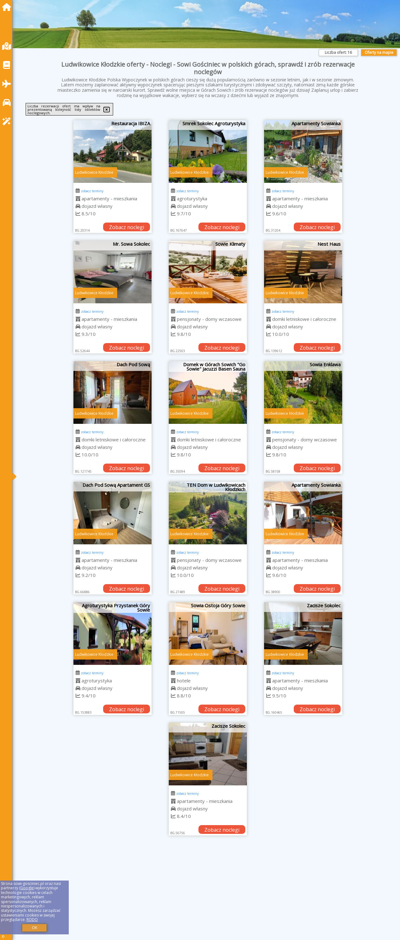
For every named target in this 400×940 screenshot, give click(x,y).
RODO (32, 919)
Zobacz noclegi (126, 227)
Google (26, 888)
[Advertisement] (206, 895)
